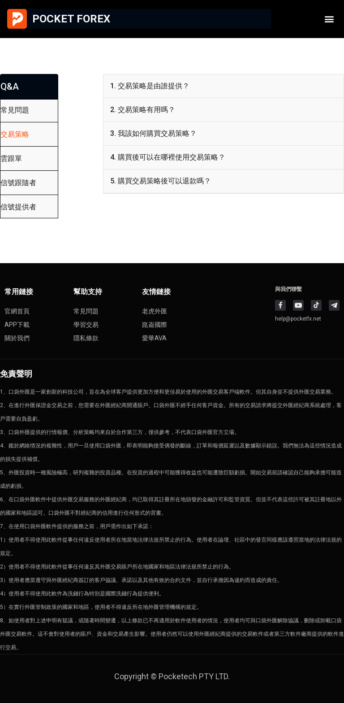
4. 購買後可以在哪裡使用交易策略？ (167, 157)
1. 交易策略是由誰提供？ (149, 86)
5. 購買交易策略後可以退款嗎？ (160, 181)
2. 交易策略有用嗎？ (142, 109)
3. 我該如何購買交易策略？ (153, 133)
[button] (329, 19)
